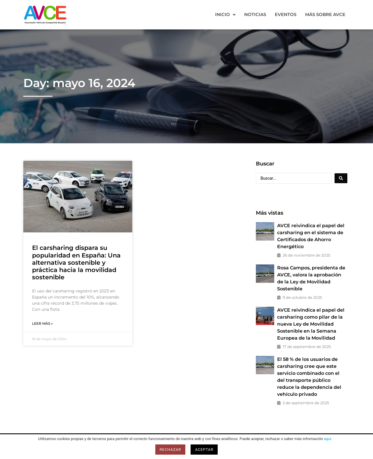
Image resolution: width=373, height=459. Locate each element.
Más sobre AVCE (325, 14)
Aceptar (204, 449)
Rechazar (170, 449)
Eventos (285, 14)
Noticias (255, 14)
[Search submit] (341, 178)
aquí (327, 439)
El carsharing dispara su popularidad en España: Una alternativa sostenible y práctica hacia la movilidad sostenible (76, 262)
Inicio (225, 15)
